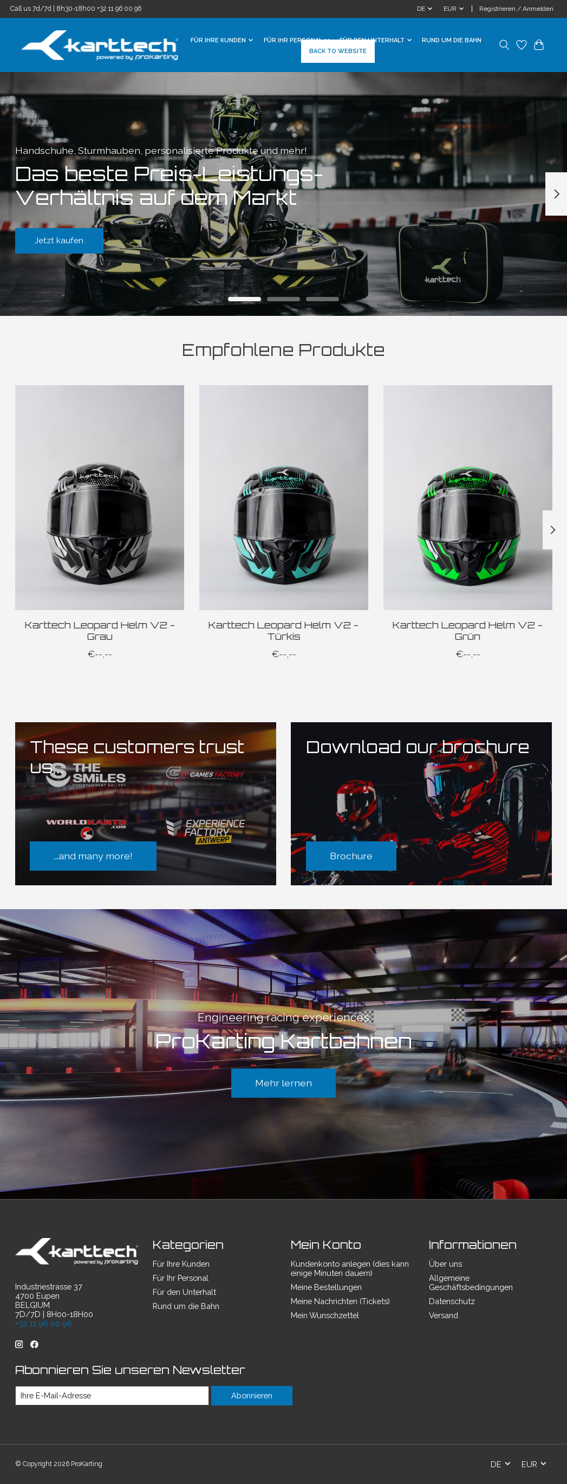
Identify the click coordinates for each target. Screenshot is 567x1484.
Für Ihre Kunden (181, 1263)
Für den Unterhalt (184, 1292)
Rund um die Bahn (451, 40)
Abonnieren (251, 1395)
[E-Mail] (112, 1395)
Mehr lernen (283, 1082)
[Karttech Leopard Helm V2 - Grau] (99, 497)
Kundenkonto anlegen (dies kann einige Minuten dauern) (350, 1268)
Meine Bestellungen (326, 1287)
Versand (443, 1315)
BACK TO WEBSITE (338, 51)
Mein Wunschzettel (325, 1315)
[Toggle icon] (504, 45)
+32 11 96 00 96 (119, 8)
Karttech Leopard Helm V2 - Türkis (283, 630)
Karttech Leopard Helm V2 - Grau (99, 630)
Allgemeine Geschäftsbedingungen (471, 1282)
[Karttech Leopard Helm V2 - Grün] (467, 497)
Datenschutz (452, 1301)
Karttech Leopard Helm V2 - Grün (468, 630)
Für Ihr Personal (180, 1277)
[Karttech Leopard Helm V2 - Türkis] (283, 497)
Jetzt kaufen (66, 238)
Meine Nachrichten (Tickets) (340, 1301)
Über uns (445, 1263)
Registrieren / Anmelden (516, 8)
